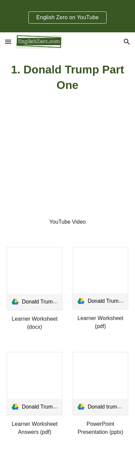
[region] (67, 16)
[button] (8, 41)
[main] (68, 77)
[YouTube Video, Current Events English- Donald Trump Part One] (68, 172)
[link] (35, 278)
